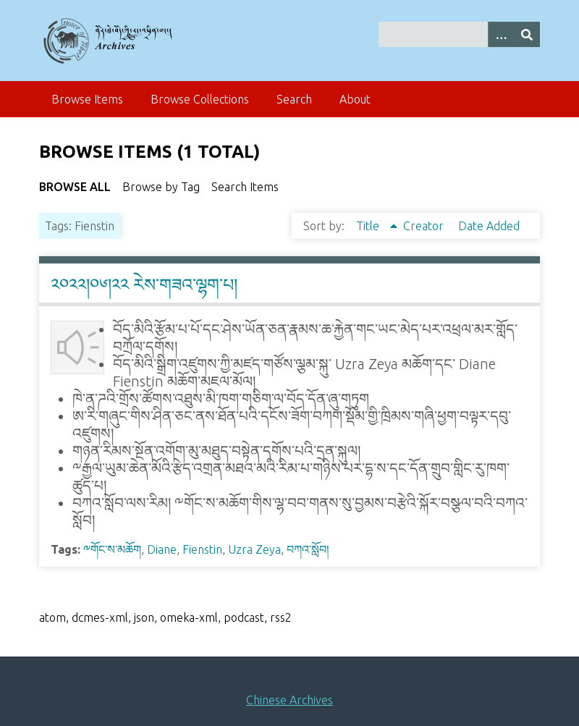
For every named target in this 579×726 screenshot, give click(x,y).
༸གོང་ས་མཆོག (112, 549)
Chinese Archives (289, 699)
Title (369, 225)
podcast (244, 617)
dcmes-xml (100, 617)
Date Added (489, 225)
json (144, 617)
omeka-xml (189, 617)
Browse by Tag (161, 186)
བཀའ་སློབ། (308, 549)
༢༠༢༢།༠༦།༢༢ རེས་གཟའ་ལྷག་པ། (144, 285)
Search (294, 99)
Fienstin (202, 549)
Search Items (245, 186)
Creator (425, 225)
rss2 (281, 617)
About (355, 99)
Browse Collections (200, 99)
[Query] (459, 34)
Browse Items (87, 99)
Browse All (75, 186)
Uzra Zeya (254, 549)
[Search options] (501, 34)
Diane (162, 549)
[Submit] (527, 34)
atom (52, 617)
